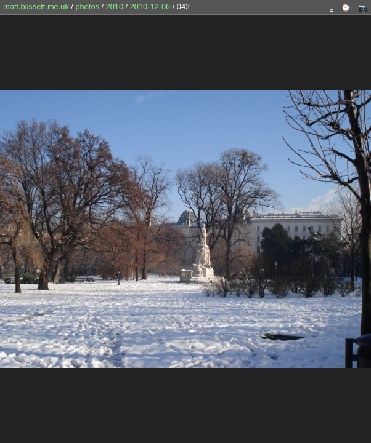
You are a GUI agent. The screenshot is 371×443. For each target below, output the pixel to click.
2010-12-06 (150, 6)
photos (87, 6)
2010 (114, 6)
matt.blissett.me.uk (36, 6)
